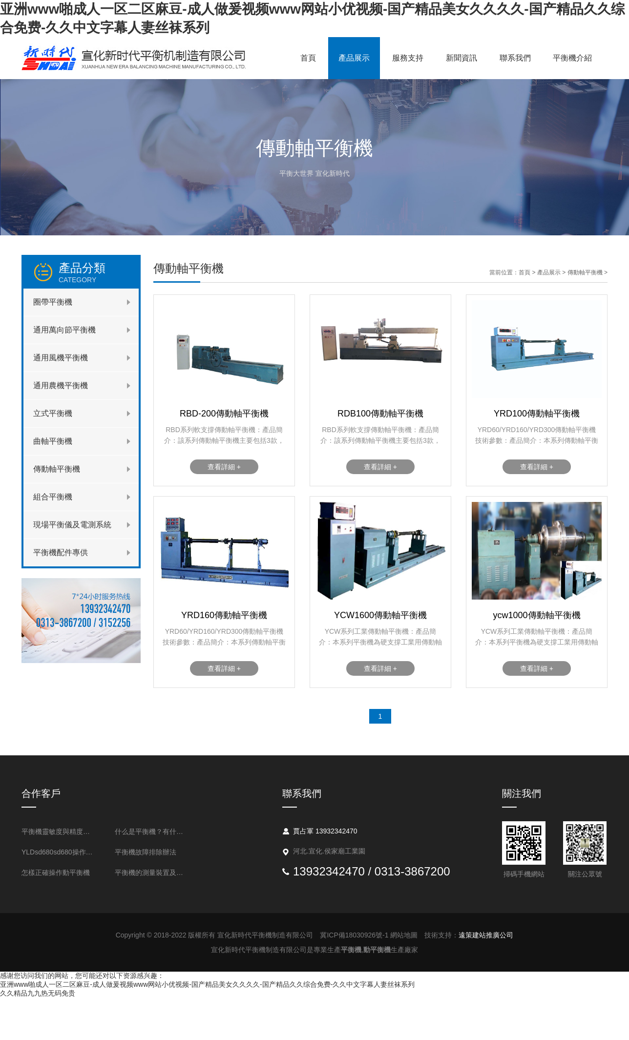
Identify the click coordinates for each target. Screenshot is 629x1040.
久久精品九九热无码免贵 (37, 993)
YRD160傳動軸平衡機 (224, 615)
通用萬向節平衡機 (64, 330)
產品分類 (99, 272)
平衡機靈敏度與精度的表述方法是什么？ (58, 831)
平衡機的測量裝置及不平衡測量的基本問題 (152, 872)
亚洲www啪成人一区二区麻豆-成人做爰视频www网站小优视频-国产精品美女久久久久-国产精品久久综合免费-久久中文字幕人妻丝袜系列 (207, 984)
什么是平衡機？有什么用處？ (152, 831)
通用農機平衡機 (60, 385)
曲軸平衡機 (52, 441)
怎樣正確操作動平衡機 (55, 872)
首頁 (308, 58)
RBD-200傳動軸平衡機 (224, 413)
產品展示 (354, 58)
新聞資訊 (461, 58)
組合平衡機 (52, 497)
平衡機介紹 (572, 58)
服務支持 (407, 58)
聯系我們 (515, 58)
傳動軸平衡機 (56, 469)
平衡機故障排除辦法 (145, 852)
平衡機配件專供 (60, 552)
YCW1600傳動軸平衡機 (380, 615)
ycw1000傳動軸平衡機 (536, 615)
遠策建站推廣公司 (486, 935)
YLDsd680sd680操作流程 (58, 852)
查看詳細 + (224, 467)
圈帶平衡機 (52, 302)
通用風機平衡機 (60, 358)
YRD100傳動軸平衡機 (537, 413)
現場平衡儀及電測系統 (72, 524)
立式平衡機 (52, 413)
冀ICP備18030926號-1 (354, 935)
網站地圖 (404, 935)
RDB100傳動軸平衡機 (380, 413)
